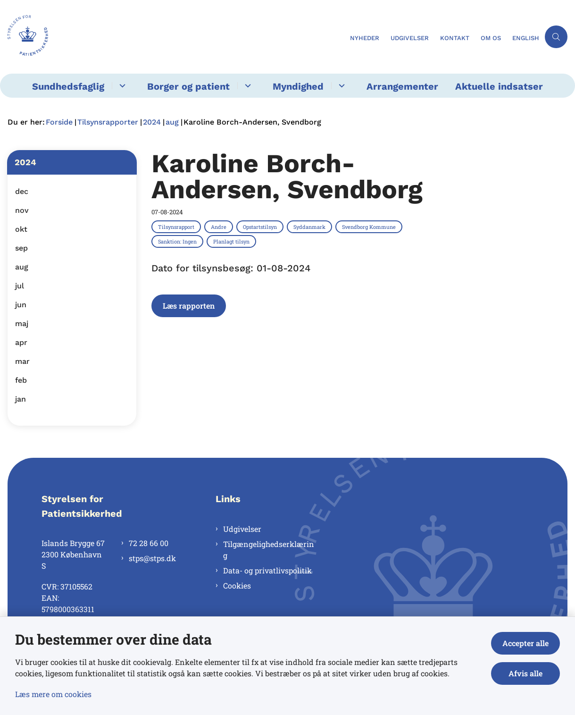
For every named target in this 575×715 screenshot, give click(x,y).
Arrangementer (402, 86)
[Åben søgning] (556, 36)
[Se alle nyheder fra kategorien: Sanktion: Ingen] (178, 241)
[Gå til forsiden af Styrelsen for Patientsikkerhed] (172, 37)
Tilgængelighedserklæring (268, 549)
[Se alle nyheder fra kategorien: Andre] (219, 226)
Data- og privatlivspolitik (267, 570)
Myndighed (298, 86)
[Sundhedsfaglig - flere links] (121, 85)
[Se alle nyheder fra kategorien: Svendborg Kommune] (369, 226)
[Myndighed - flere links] (340, 85)
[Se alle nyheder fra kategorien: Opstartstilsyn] (260, 226)
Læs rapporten (189, 306)
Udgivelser (242, 529)
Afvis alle (525, 673)
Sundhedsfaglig (68, 86)
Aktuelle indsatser (499, 86)
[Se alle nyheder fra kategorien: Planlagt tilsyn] (232, 241)
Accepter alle (525, 643)
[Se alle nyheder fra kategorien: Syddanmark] (310, 226)
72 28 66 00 (148, 543)
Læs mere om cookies (53, 694)
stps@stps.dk (152, 558)
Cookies (237, 585)
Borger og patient (188, 86)
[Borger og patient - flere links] (246, 85)
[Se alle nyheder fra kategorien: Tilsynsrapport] (177, 226)
